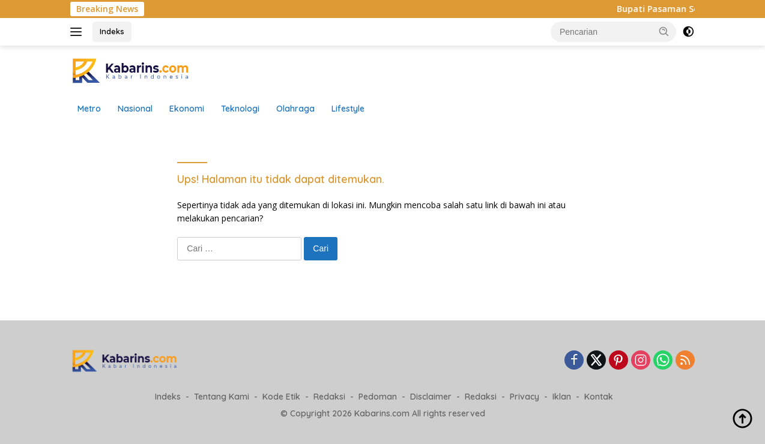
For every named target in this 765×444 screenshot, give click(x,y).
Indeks (112, 31)
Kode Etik (281, 396)
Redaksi (329, 396)
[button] (664, 31)
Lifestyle (347, 108)
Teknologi (240, 108)
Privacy (524, 396)
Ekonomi (186, 108)
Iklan (561, 396)
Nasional (135, 108)
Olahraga (295, 108)
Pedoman (377, 396)
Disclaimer (431, 396)
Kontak (598, 396)
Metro (89, 108)
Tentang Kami (221, 396)
